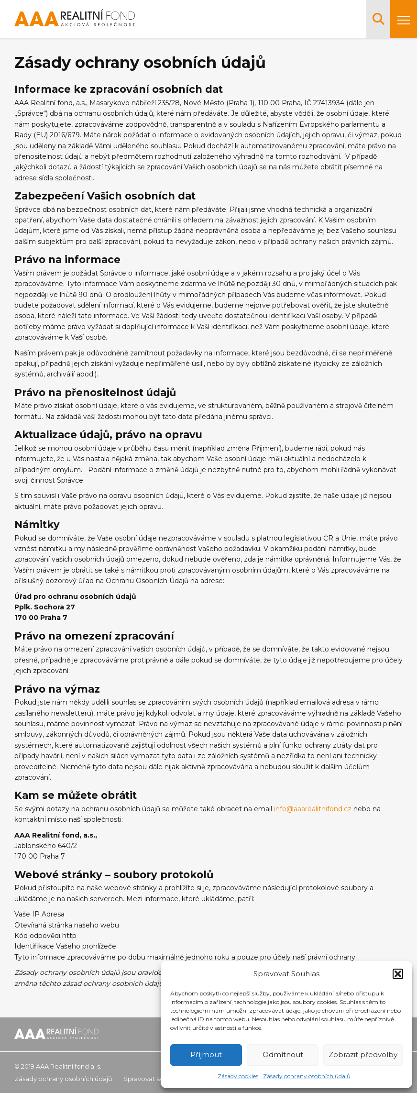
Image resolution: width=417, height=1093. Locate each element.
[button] (398, 974)
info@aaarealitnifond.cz (312, 809)
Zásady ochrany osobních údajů (307, 1076)
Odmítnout (283, 1054)
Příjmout (206, 1054)
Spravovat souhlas (152, 1078)
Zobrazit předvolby (363, 1054)
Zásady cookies (238, 1076)
